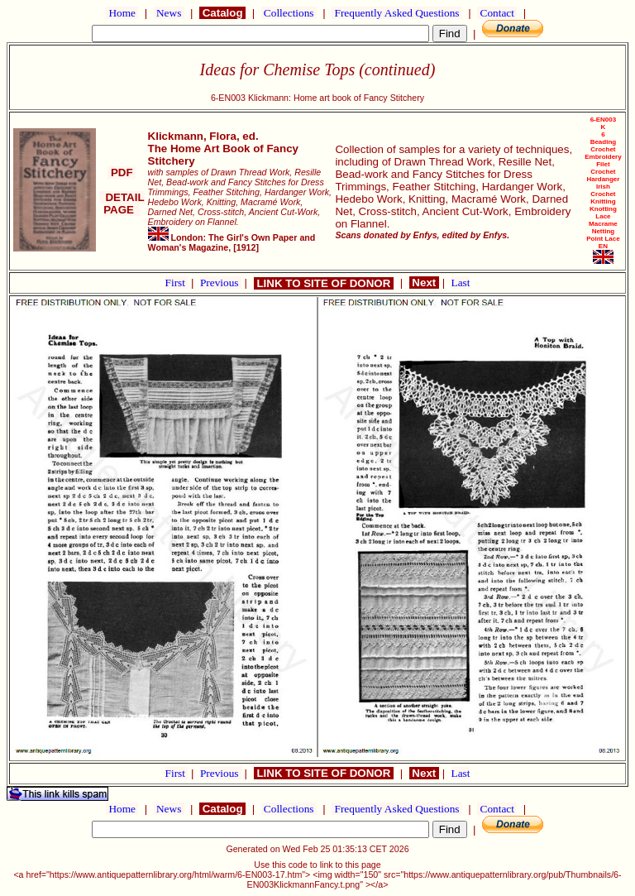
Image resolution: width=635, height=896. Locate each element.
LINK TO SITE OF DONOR (324, 283)
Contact (497, 13)
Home (122, 13)
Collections (289, 13)
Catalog (222, 13)
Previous (220, 282)
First (177, 282)
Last (460, 282)
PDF (121, 172)
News (169, 13)
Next (424, 282)
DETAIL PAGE (122, 203)
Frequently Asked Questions (397, 13)
